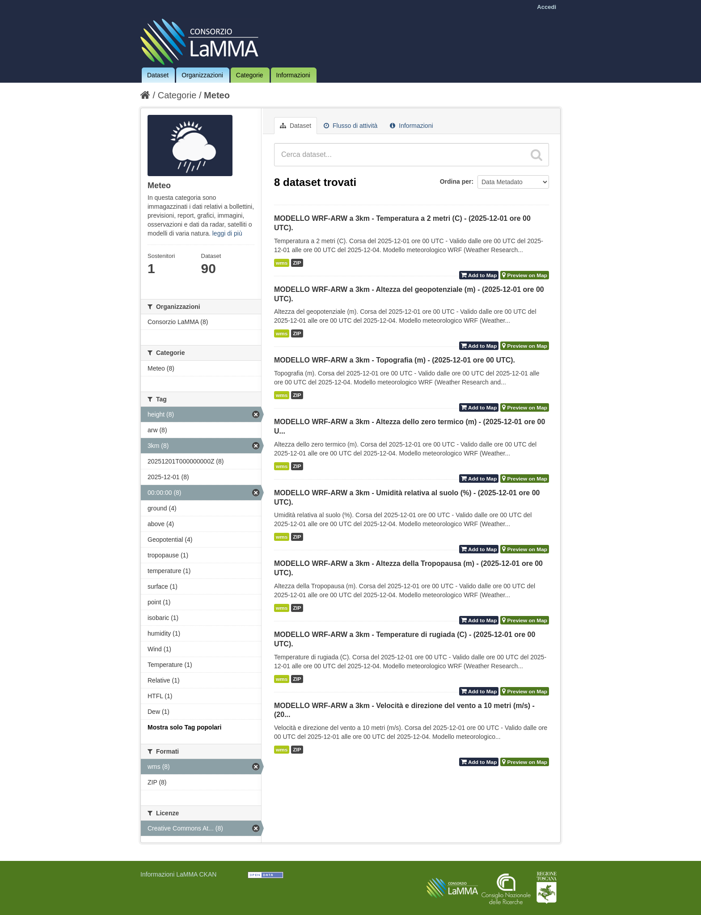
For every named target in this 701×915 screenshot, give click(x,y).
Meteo (217, 95)
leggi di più (227, 233)
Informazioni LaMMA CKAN (178, 874)
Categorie (249, 75)
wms (281, 263)
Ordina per (456, 181)
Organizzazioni (202, 75)
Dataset (158, 75)
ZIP (297, 263)
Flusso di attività (350, 125)
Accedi (546, 7)
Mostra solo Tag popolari (184, 727)
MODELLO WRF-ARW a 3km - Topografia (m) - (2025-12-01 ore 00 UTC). (394, 360)
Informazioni (293, 75)
